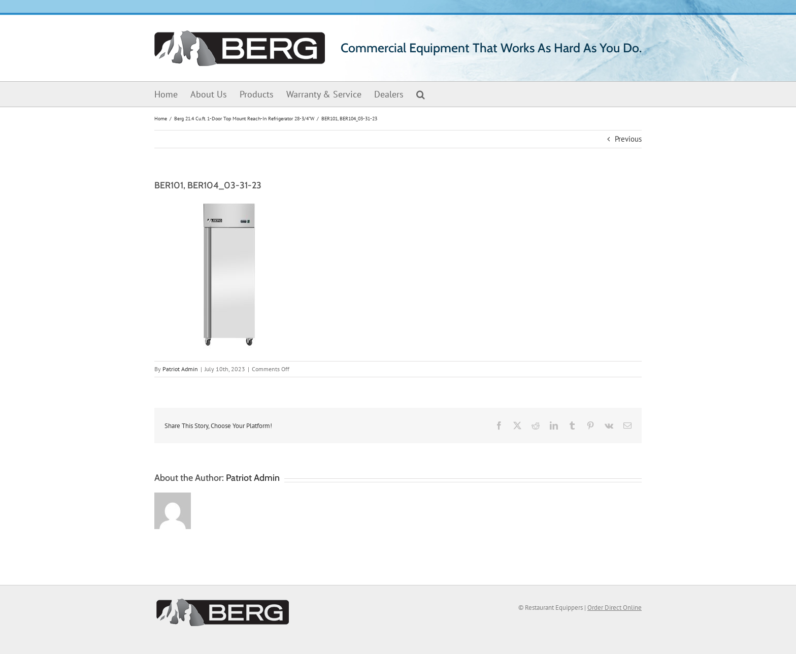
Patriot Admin (180, 369)
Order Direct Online (614, 607)
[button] (420, 94)
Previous (628, 139)
